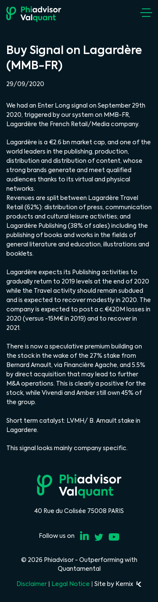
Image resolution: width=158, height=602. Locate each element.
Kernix (128, 584)
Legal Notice (70, 584)
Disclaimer (31, 584)
